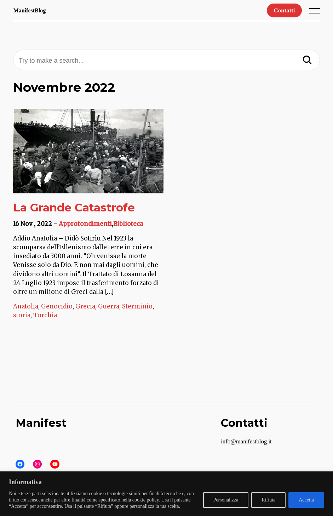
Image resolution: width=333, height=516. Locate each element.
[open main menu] (316, 12)
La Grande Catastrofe (74, 207)
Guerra (108, 306)
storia (21, 315)
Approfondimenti (85, 224)
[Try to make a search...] (166, 60)
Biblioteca (128, 224)
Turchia (45, 315)
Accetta (306, 500)
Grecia (85, 306)
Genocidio (57, 306)
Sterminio (137, 306)
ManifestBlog (29, 10)
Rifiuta (268, 500)
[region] (166, 493)
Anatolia (25, 306)
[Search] (307, 61)
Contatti (284, 10)
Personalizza (226, 500)
